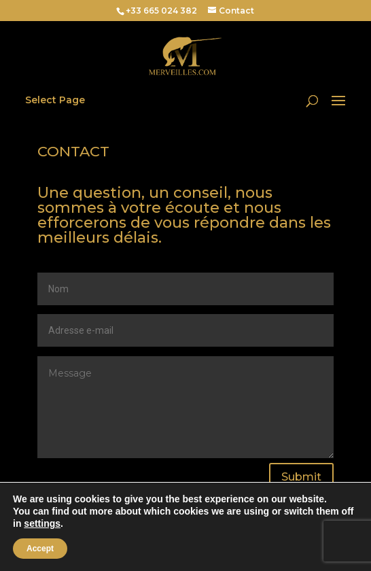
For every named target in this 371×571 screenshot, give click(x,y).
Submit (301, 476)
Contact (236, 10)
